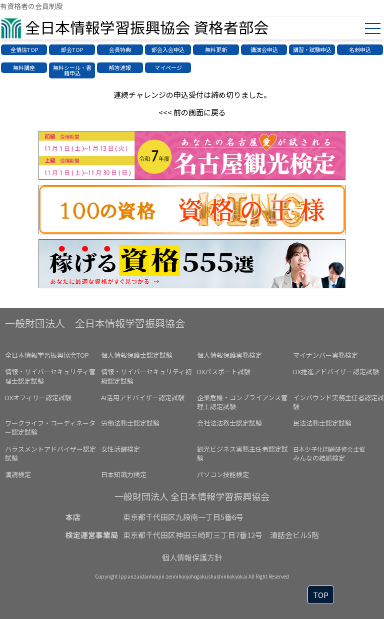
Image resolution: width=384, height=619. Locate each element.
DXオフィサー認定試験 (38, 397)
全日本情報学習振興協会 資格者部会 (146, 27)
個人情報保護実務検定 (229, 355)
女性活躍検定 (120, 449)
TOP (320, 595)
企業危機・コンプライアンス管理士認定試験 (242, 402)
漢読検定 (18, 474)
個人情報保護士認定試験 (136, 355)
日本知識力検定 (123, 474)
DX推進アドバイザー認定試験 (336, 371)
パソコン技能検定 (223, 474)
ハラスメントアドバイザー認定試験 (50, 453)
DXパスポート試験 (223, 371)
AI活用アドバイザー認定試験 (142, 397)
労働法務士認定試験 (130, 423)
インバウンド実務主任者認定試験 (338, 402)
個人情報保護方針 (192, 557)
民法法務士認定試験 (322, 423)
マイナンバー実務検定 (325, 355)
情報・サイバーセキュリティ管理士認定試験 (50, 376)
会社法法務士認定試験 (229, 423)
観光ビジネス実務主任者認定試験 (242, 453)
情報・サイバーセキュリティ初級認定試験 (146, 376)
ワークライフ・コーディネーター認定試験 (50, 427)
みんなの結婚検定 (329, 454)
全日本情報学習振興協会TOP (47, 355)
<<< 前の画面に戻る (192, 112)
